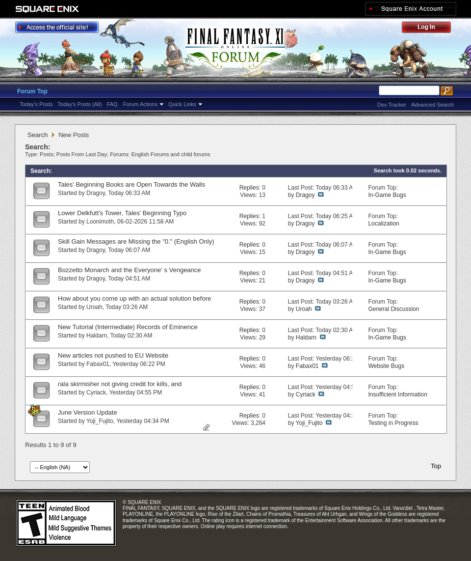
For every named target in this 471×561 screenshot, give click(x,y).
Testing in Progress (393, 423)
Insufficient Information (397, 394)
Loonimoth (100, 221)
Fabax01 (97, 364)
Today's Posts (36, 104)
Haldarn (96, 335)
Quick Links (182, 104)
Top (436, 466)
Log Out (431, 28)
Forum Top (32, 91)
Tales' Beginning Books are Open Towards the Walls (131, 184)
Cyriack (96, 392)
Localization (383, 223)
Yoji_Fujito (99, 421)
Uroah (94, 307)
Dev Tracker (391, 105)
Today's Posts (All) (80, 104)
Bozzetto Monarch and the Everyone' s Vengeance (129, 270)
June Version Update (87, 412)
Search (37, 135)
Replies (249, 187)
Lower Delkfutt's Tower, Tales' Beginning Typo (122, 213)
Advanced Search (432, 105)
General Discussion (393, 309)
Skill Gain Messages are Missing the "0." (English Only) (136, 241)
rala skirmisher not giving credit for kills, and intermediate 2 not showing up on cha (120, 387)
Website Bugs (386, 366)
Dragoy (95, 193)
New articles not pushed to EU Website (113, 355)
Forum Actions (140, 104)
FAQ (112, 104)
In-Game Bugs (387, 195)
